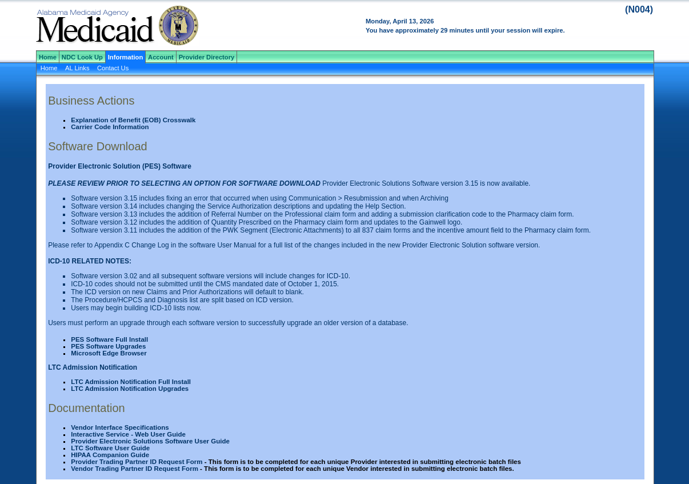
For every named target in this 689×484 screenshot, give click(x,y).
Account (161, 57)
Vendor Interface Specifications (120, 427)
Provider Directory (207, 57)
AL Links (77, 68)
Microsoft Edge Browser (108, 353)
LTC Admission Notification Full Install (131, 381)
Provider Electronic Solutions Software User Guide (150, 441)
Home (48, 57)
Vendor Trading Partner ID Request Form (134, 468)
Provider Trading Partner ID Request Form (136, 461)
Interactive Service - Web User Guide (128, 434)
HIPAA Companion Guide (110, 454)
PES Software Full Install (109, 339)
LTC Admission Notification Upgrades (130, 388)
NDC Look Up (82, 57)
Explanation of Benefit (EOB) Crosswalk (133, 120)
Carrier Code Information (110, 126)
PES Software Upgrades (108, 346)
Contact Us (113, 68)
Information (125, 57)
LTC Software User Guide (110, 448)
